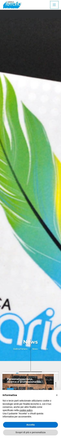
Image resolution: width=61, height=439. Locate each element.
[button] (56, 395)
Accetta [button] (30, 424)
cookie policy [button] (26, 410)
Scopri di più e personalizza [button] (30, 432)
